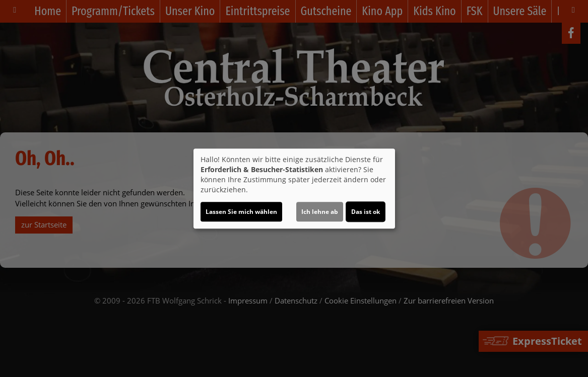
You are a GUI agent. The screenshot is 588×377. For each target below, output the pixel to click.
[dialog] (294, 188)
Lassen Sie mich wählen (241, 211)
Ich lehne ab (319, 211)
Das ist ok (365, 211)
